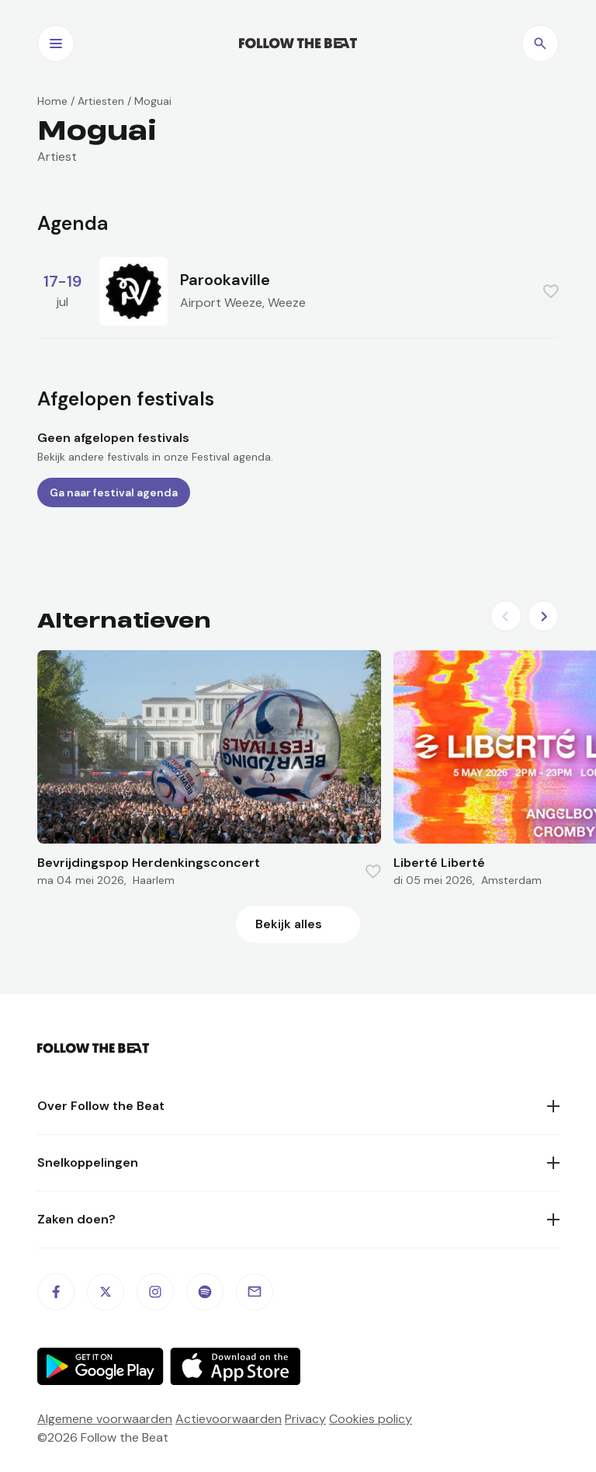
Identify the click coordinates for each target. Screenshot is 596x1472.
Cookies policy (370, 1419)
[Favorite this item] (551, 291)
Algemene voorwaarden (104, 1419)
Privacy (305, 1419)
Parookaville (225, 280)
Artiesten (101, 101)
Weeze (287, 302)
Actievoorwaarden (228, 1419)
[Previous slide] (506, 616)
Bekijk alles (288, 924)
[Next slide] (543, 616)
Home (52, 101)
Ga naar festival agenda (114, 492)
